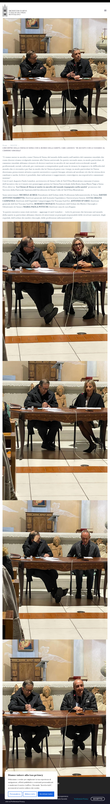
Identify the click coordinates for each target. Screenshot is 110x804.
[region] (31, 785)
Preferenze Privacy (81, 799)
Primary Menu (105, 10)
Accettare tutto (46, 794)
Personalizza (15, 794)
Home (5, 145)
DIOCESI (13, 145)
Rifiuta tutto (30, 794)
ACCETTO (97, 799)
